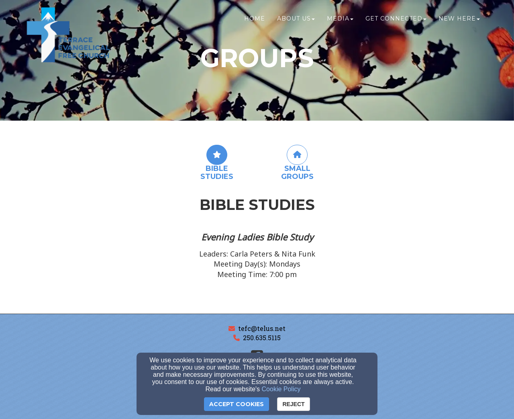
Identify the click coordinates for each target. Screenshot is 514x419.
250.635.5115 (262, 337)
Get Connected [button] (395, 23)
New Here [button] (459, 23)
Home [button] (254, 23)
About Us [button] (296, 23)
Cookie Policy (281, 389)
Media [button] (340, 23)
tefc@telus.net (262, 328)
